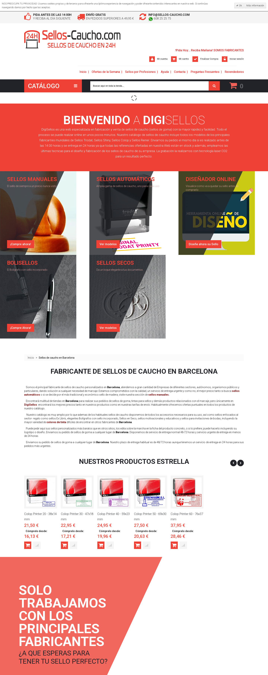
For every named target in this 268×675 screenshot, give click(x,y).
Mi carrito (184, 58)
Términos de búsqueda (36, 612)
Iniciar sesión (237, 58)
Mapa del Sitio (32, 645)
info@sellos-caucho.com (169, 15)
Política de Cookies (71, 632)
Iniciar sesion (105, 606)
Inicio (31, 249)
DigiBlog (29, 606)
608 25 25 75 (159, 18)
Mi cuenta (162, 58)
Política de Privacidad (72, 625)
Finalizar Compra (209, 58)
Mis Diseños (104, 625)
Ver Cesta (103, 612)
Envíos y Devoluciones (73, 612)
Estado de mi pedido (109, 619)
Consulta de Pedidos (35, 625)
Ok (240, 5)
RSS (30, 638)
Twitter (139, 612)
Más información (255, 5)
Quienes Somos (69, 606)
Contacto (29, 632)
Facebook (140, 606)
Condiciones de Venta (72, 619)
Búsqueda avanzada (35, 619)
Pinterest (139, 619)
